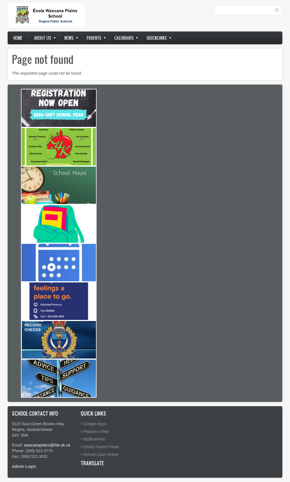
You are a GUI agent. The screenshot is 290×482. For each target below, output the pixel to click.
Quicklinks (157, 38)
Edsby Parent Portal (101, 447)
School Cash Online (101, 454)
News (69, 38)
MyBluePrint (94, 439)
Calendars (124, 38)
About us (42, 38)
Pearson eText (96, 431)
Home (17, 38)
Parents (94, 38)
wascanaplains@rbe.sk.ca (47, 445)
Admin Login (24, 466)
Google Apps (95, 424)
